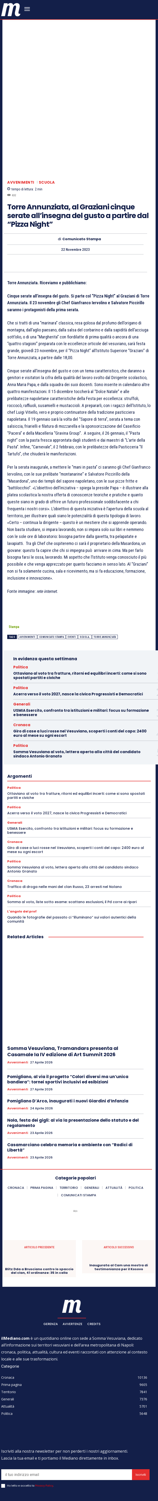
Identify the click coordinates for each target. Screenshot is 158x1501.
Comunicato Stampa (81, 201)
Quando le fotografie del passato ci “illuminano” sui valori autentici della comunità (71, 881)
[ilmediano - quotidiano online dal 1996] (10, 9)
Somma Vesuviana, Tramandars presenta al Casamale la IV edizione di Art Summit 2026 (62, 1013)
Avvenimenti (20, 144)
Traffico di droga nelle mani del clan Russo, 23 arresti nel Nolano (64, 848)
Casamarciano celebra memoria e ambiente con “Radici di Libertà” (69, 1109)
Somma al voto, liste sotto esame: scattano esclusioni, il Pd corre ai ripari (72, 863)
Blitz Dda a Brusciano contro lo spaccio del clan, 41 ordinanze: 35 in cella (39, 1232)
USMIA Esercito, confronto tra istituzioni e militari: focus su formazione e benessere (81, 674)
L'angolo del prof (22, 873)
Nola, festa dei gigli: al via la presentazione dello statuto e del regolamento (73, 1084)
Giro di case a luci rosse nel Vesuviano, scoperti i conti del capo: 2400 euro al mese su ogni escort (79, 695)
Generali (21, 666)
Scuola (47, 144)
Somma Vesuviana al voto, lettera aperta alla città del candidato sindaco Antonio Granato (76, 715)
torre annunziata (105, 598)
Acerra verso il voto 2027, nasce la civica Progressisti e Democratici (78, 655)
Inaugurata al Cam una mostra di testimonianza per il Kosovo (118, 1229)
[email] (66, 1436)
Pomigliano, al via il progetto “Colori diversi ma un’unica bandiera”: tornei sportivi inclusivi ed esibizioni (67, 1041)
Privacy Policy (44, 1447)
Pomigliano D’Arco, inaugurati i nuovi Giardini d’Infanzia (67, 1063)
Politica (20, 629)
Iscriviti (141, 1436)
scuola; (85, 598)
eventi (72, 598)
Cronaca (21, 686)
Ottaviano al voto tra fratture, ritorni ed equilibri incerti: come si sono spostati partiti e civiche (79, 637)
